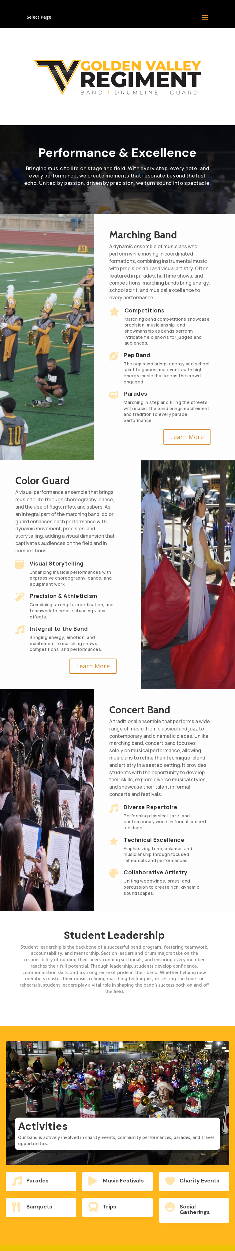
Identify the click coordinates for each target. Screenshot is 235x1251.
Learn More (187, 437)
